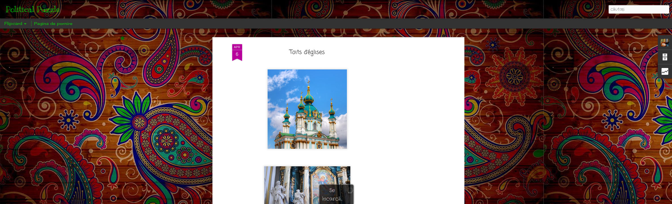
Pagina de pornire (53, 23)
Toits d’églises (307, 52)
